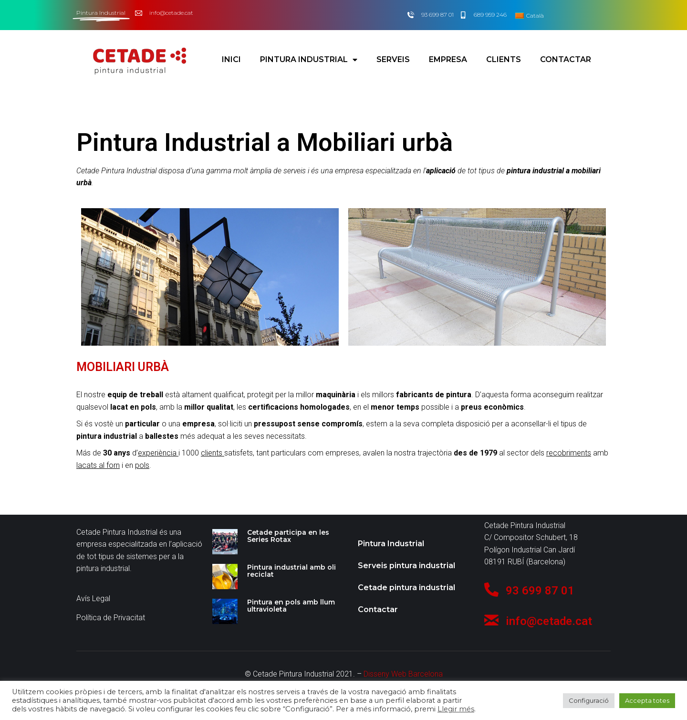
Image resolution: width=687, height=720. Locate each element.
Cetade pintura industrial (406, 587)
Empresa (448, 56)
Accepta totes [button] (647, 700)
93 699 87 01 (437, 14)
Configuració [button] (589, 700)
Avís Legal (93, 598)
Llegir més (455, 709)
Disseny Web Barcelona (403, 673)
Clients (503, 56)
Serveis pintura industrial (406, 565)
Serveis (393, 56)
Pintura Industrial (308, 56)
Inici (231, 56)
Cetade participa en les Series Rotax (288, 536)
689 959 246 (490, 14)
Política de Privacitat (110, 617)
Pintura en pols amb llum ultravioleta (291, 606)
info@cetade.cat (171, 12)
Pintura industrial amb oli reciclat (291, 571)
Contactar (565, 56)
